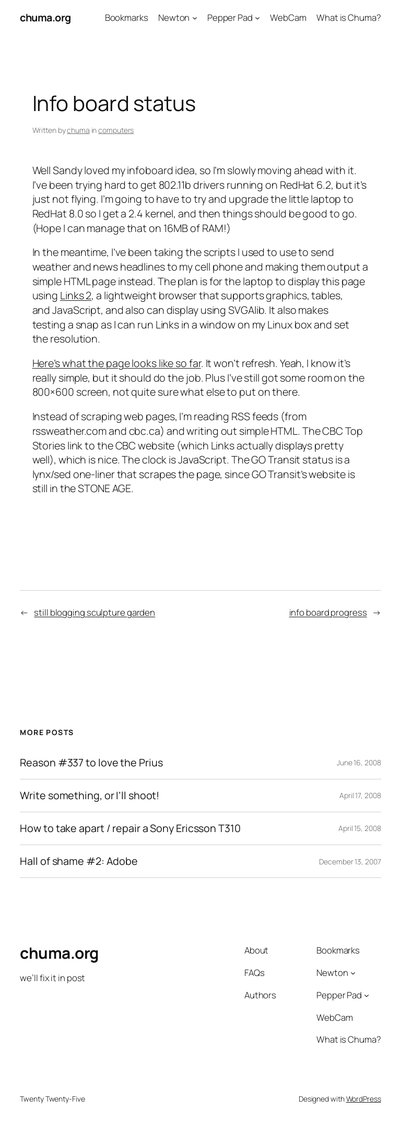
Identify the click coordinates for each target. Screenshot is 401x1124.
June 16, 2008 (359, 762)
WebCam (288, 17)
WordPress (363, 1099)
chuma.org (45, 17)
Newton (174, 17)
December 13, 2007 (350, 861)
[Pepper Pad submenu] (257, 17)
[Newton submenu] (194, 17)
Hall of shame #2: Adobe (79, 861)
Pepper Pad (230, 17)
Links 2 (75, 295)
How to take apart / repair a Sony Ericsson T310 (130, 828)
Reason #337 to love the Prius (91, 762)
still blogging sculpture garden (94, 612)
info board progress (328, 612)
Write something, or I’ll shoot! (89, 795)
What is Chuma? (348, 17)
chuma (78, 130)
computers (116, 130)
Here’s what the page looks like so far (116, 363)
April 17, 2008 (360, 795)
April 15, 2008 (359, 828)
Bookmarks (126, 17)
